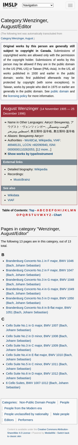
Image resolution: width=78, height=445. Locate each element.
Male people (61, 414)
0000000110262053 (21, 149)
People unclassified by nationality (26, 414)
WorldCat (31, 140)
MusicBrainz (22, 179)
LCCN (27, 145)
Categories (9, 402)
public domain (60, 91)
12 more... (43, 149)
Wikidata (13, 195)
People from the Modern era (23, 408)
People (64, 402)
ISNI (52, 145)
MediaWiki (50, 433)
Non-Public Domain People (38, 402)
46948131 (14, 145)
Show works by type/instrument (30, 154)
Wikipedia (45, 140)
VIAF (56, 140)
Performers (25, 420)
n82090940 (39, 145)
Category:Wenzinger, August (17, 38)
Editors (9, 420)
